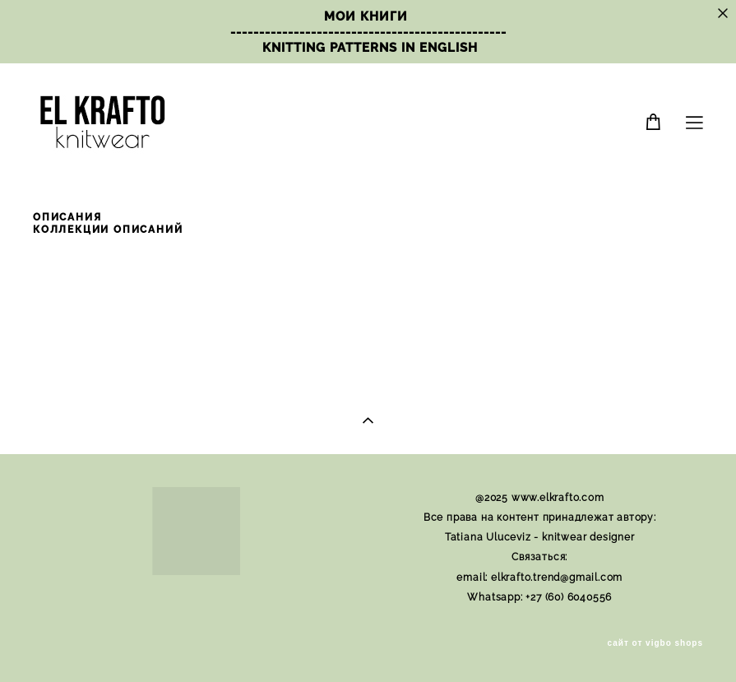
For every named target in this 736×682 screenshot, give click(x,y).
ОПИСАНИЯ (67, 217)
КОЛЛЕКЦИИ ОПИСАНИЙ (108, 229)
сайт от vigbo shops (656, 643)
